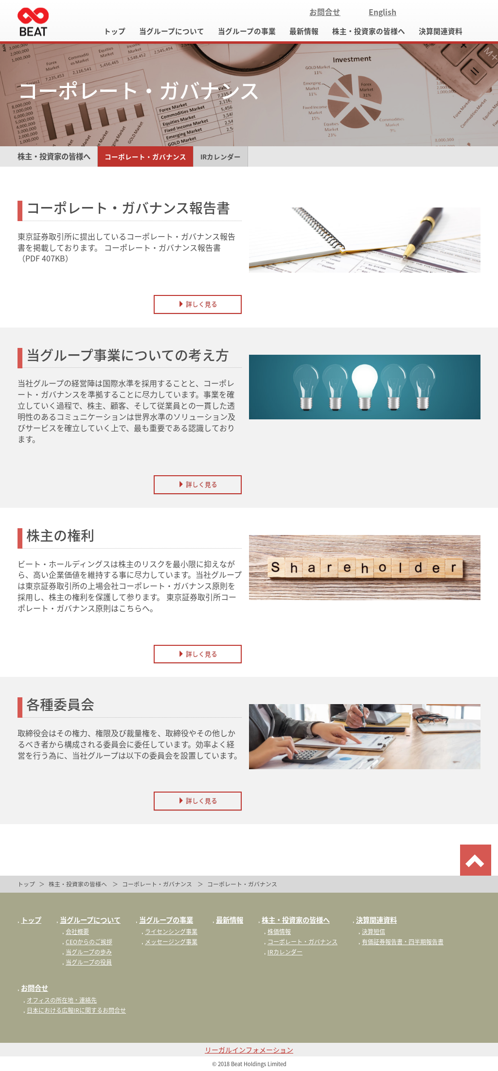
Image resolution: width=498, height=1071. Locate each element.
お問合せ (324, 11)
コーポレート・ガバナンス (145, 156)
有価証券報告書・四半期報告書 (401, 941)
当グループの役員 (87, 962)
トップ (114, 31)
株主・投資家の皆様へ (368, 31)
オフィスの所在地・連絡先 (60, 1000)
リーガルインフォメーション (249, 1049)
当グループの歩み (87, 952)
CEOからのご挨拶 (87, 941)
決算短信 (371, 931)
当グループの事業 (247, 31)
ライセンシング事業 (169, 931)
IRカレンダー (220, 156)
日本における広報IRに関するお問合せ (74, 1010)
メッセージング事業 (169, 941)
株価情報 (277, 931)
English (382, 11)
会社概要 (75, 931)
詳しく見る (197, 304)
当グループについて (171, 31)
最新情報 (304, 31)
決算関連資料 (440, 31)
